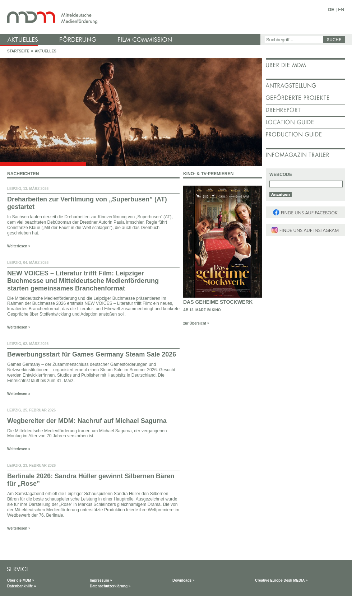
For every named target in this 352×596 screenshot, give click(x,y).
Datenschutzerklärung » (110, 586)
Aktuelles (45, 51)
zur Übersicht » (196, 323)
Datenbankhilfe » (21, 586)
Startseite (18, 51)
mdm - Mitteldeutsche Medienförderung (131, 17)
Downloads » (183, 580)
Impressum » (101, 580)
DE (331, 9)
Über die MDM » (20, 580)
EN (341, 9)
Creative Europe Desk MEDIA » (281, 580)
